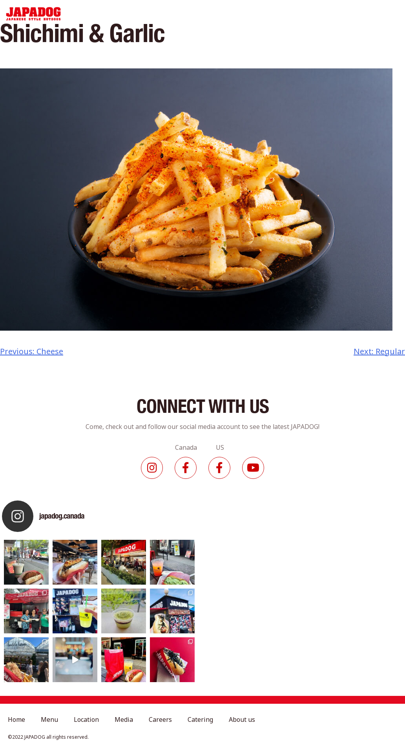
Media (219, 13)
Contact (376, 13)
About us (242, 719)
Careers (246, 13)
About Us (310, 13)
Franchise (344, 13)
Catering (277, 13)
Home (141, 13)
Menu (164, 13)
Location (191, 13)
